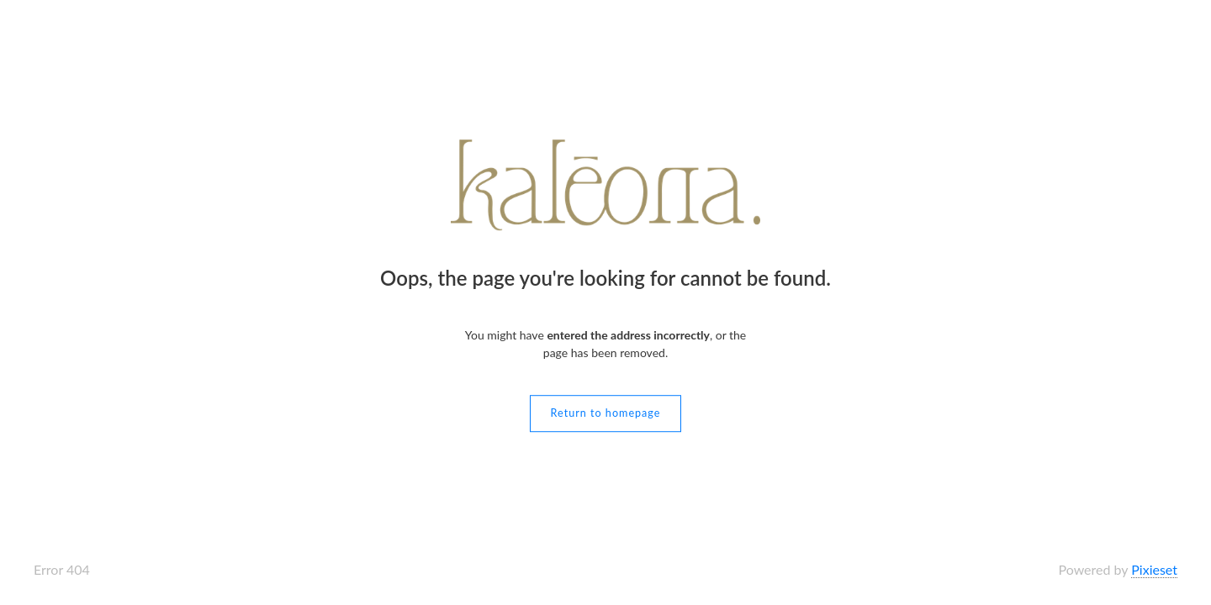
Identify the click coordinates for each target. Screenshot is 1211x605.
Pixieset (1154, 569)
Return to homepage (606, 413)
